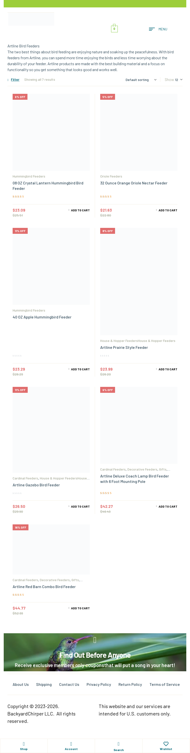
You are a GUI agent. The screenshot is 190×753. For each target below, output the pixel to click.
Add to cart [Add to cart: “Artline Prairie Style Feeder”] (168, 369)
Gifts (162, 469)
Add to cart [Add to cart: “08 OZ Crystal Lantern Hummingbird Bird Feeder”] (80, 210)
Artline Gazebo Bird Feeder (36, 484)
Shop (24, 749)
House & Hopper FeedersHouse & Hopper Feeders (137, 340)
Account (71, 749)
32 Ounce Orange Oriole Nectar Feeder (133, 182)
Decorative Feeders (142, 469)
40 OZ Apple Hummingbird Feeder (42, 317)
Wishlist (166, 749)
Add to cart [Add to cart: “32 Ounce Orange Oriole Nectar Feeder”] (168, 210)
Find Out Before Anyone (95, 654)
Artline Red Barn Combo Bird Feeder (44, 586)
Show (169, 79)
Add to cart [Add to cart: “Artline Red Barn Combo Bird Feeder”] (80, 608)
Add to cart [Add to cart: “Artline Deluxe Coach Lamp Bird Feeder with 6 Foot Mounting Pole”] (168, 506)
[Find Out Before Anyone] (95, 640)
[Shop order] (141, 79)
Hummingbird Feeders (29, 176)
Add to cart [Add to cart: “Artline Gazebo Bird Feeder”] (80, 506)
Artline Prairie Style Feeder (124, 347)
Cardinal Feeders (25, 478)
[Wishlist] (166, 743)
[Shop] (23, 743)
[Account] (71, 743)
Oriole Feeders (111, 176)
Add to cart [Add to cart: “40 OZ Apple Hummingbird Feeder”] (80, 369)
